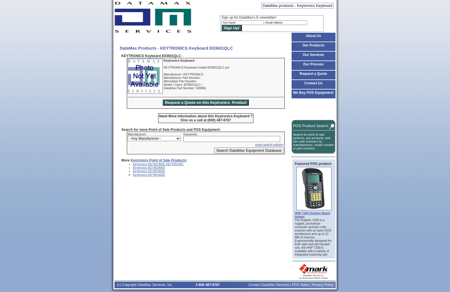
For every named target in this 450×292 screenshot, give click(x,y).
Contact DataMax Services (269, 285)
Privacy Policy (322, 285)
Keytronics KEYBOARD (149, 167)
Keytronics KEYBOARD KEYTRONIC (158, 164)
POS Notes (300, 285)
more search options (269, 144)
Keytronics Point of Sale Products (158, 160)
